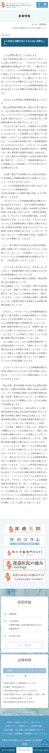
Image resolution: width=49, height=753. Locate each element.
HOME (9, 722)
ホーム (34, 24)
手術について (11, 726)
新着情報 (42, 24)
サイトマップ (39, 734)
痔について (36, 722)
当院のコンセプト (22, 722)
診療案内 (18, 734)
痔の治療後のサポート (34, 730)
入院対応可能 (35, 726)
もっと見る (24, 645)
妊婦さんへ (23, 726)
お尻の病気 (8, 730)
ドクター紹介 (7, 734)
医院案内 (28, 734)
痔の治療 (19, 730)
